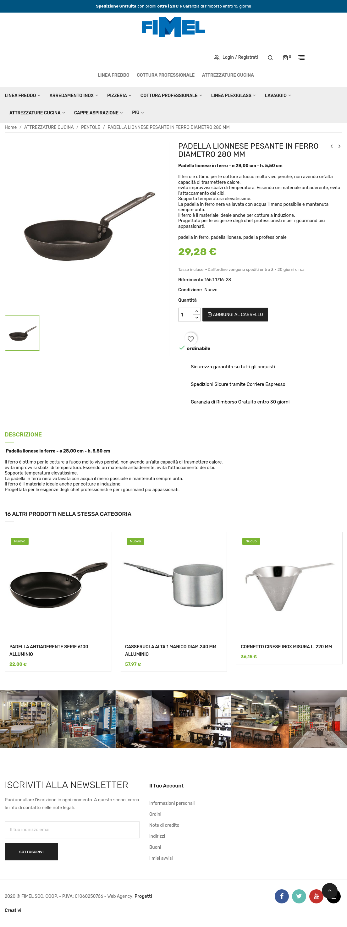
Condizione (190, 290)
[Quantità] (185, 314)
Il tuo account (166, 786)
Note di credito (164, 825)
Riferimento (190, 279)
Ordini (155, 814)
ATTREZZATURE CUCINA (228, 75)
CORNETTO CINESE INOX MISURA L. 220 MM (286, 647)
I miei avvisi (161, 858)
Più (135, 112)
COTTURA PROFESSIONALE (166, 75)
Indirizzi (157, 836)
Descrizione (23, 435)
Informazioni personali (172, 803)
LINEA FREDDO (113, 75)
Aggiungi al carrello (235, 314)
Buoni (155, 847)
